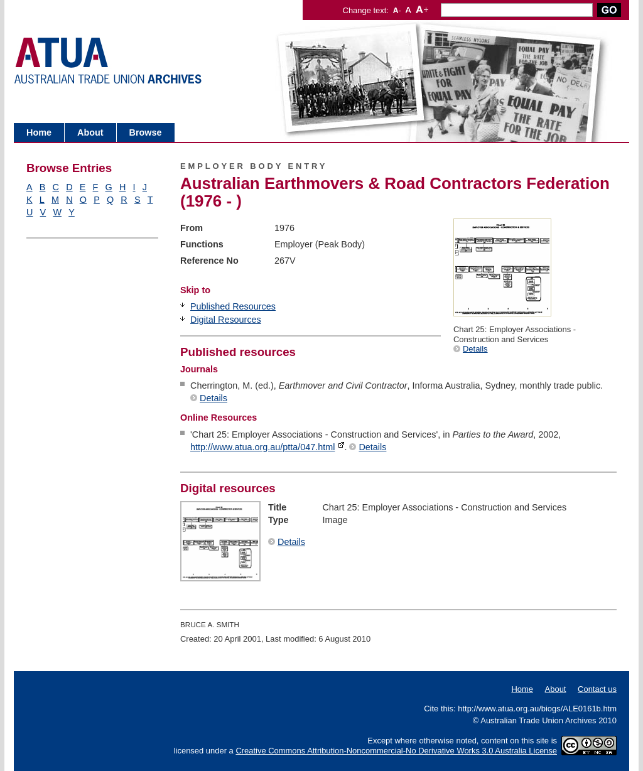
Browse (145, 132)
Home (38, 132)
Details (475, 348)
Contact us (597, 689)
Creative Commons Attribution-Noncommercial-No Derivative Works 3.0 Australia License (396, 750)
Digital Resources (225, 320)
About (90, 132)
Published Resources (233, 306)
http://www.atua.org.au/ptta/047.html (262, 447)
